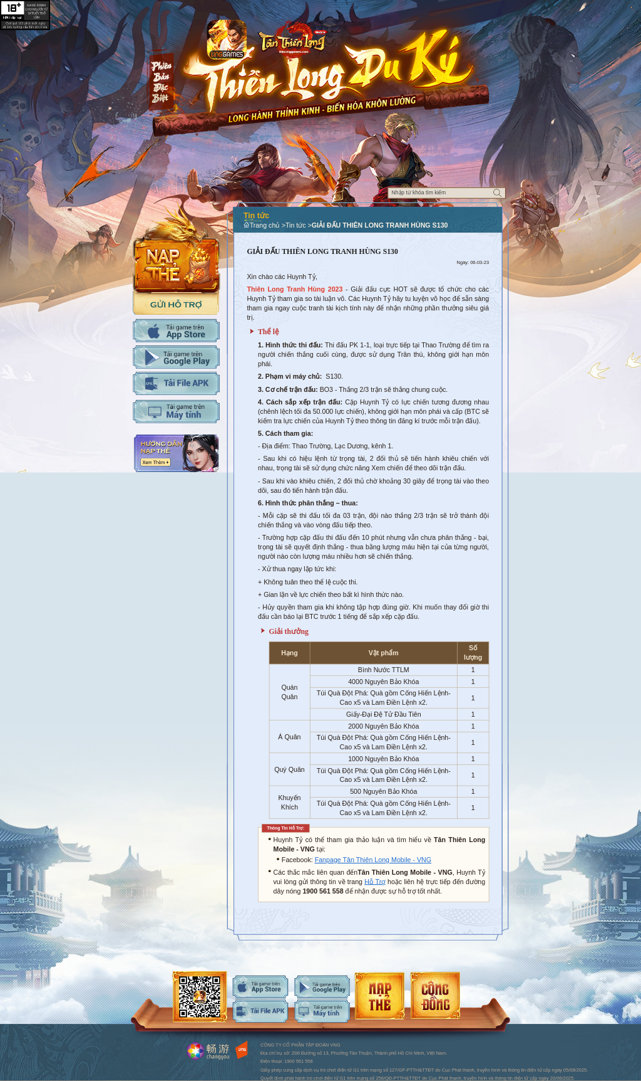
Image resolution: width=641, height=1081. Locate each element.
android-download (322, 987)
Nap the (176, 246)
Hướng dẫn (176, 453)
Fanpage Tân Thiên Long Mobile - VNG (373, 860)
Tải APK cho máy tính (176, 383)
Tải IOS (176, 330)
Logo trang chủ (293, 38)
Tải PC (176, 411)
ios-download (261, 987)
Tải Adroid (176, 357)
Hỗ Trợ (374, 881)
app (227, 39)
